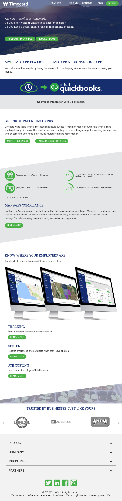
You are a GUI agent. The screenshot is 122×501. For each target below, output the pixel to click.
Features (57, 3)
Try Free (112, 3)
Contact (87, 3)
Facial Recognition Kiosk (52, 141)
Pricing (73, 3)
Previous (4, 422)
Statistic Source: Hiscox (19, 197)
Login (99, 3)
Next (118, 422)
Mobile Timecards (17, 141)
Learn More (14, 225)
